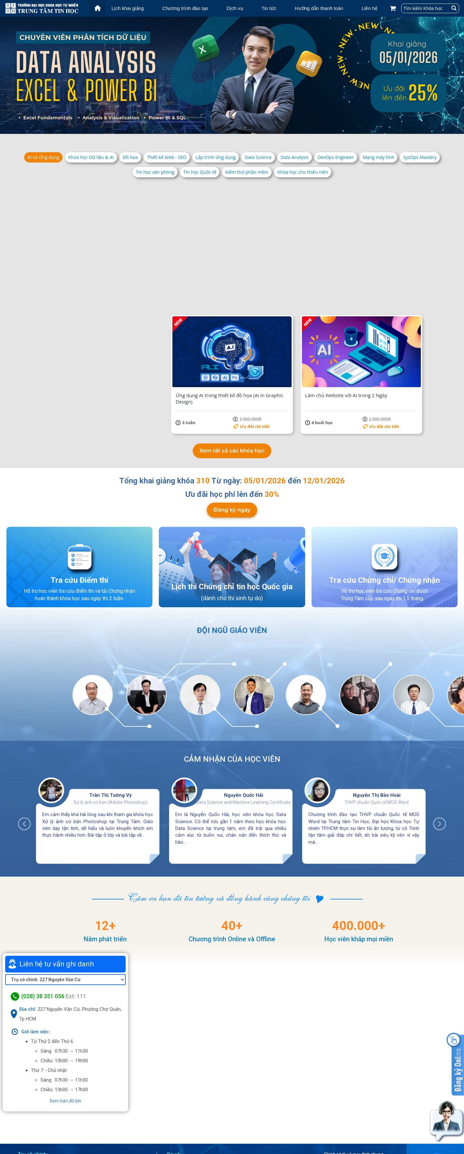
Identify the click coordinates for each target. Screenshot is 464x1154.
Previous (27, 772)
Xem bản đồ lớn (65, 1052)
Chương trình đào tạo (185, 8)
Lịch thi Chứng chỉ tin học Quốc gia (232, 540)
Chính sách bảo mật (352, 1126)
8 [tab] (248, 127)
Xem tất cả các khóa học (231, 403)
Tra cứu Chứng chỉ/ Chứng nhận (384, 534)
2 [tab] (209, 127)
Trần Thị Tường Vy (110, 747)
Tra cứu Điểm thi (79, 534)
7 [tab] (241, 127)
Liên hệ (369, 8)
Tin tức (269, 8)
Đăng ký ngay (232, 466)
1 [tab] (203, 127)
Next (436, 772)
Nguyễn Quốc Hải (243, 747)
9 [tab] (254, 127)
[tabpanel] (232, 75)
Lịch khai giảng (127, 8)
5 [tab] (229, 127)
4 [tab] (222, 127)
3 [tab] (216, 127)
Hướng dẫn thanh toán (319, 8)
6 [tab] (235, 127)
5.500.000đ (302, 276)
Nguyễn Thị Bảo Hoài (377, 747)
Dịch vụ (235, 8)
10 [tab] (261, 127)
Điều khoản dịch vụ (350, 1118)
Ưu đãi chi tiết (120, 276)
